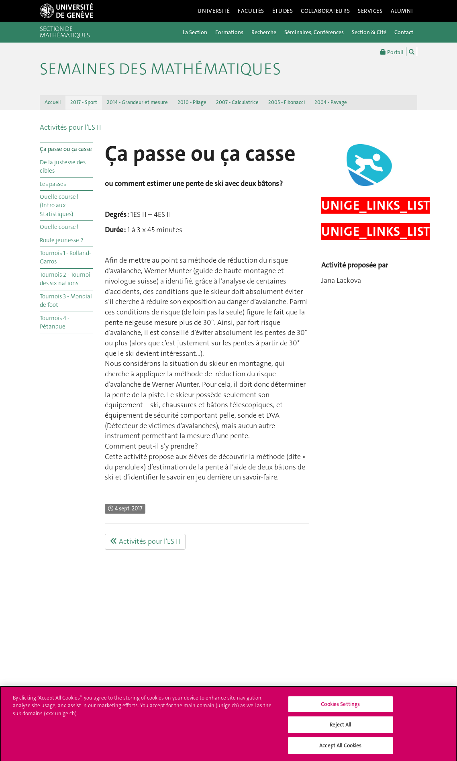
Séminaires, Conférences (314, 32)
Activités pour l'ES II (70, 127)
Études (282, 10)
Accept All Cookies (340, 748)
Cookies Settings (340, 706)
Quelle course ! (59, 227)
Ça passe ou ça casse (66, 149)
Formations (229, 32)
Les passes (53, 184)
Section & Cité (369, 32)
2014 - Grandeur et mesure (137, 102)
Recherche (263, 32)
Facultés (251, 10)
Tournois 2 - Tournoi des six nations (65, 279)
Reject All (340, 727)
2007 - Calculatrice (237, 102)
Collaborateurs (325, 10)
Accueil (53, 102)
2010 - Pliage (191, 102)
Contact (403, 32)
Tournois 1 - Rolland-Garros (65, 257)
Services (370, 10)
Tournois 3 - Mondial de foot (66, 300)
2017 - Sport (83, 102)
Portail (392, 52)
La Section (195, 32)
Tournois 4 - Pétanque (54, 322)
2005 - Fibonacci (286, 102)
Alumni (402, 10)
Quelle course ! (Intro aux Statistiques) (59, 205)
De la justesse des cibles (63, 166)
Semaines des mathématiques (160, 69)
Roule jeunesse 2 (62, 240)
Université (214, 10)
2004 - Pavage (330, 102)
